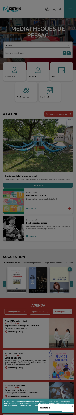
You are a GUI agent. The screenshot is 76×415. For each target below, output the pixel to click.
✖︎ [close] (72, 406)
